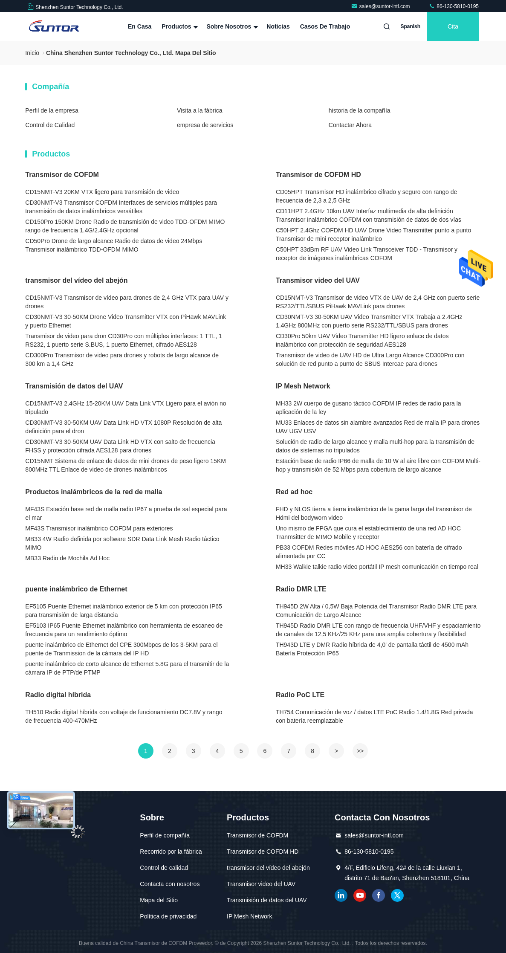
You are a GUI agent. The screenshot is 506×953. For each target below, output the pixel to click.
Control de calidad (164, 867)
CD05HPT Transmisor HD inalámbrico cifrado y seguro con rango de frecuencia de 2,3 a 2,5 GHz (366, 196)
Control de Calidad (50, 125)
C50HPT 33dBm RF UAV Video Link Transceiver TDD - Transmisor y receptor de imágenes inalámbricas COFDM (366, 253)
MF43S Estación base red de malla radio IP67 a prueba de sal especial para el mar (126, 513)
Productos (179, 26)
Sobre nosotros (231, 26)
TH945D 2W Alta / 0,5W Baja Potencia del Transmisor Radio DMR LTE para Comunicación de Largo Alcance (376, 610)
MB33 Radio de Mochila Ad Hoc (67, 558)
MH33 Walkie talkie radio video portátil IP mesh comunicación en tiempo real (377, 566)
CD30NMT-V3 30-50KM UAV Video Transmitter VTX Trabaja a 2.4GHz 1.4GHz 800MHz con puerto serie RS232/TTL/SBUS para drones (369, 321)
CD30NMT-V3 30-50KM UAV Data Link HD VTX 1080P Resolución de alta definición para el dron (123, 426)
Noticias (277, 26)
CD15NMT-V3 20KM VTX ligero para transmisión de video (102, 191)
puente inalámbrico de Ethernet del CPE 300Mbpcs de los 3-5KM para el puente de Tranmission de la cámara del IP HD (121, 649)
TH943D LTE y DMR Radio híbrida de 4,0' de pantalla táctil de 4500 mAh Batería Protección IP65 (372, 649)
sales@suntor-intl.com (381, 6)
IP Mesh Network (303, 386)
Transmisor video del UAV (318, 280)
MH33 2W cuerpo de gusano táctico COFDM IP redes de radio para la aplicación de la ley (368, 407)
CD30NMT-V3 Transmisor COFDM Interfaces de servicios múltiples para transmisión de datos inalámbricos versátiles (121, 206)
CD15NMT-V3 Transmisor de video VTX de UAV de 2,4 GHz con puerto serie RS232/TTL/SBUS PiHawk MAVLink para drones (378, 302)
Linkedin (341, 895)
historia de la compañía (359, 110)
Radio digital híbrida (58, 694)
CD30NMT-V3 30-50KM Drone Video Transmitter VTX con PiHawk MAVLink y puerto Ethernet (125, 321)
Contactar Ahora (350, 125)
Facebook (378, 895)
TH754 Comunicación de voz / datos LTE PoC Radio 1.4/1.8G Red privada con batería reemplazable (374, 716)
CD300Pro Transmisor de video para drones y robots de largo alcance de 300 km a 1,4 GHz (122, 359)
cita (453, 26)
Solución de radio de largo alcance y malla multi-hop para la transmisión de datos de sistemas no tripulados (375, 446)
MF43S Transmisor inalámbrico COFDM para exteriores (99, 528)
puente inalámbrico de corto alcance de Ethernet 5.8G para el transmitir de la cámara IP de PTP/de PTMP (127, 668)
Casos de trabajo (325, 26)
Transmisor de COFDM (61, 174)
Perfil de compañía (165, 835)
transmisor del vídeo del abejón (76, 280)
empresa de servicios (205, 125)
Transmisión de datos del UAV (74, 386)
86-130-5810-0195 (453, 6)
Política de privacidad (168, 916)
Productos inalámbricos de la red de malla (93, 491)
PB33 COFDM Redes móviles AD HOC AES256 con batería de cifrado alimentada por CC (369, 551)
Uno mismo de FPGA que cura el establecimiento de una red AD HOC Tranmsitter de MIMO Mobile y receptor (368, 532)
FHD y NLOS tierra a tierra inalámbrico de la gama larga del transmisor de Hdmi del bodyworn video (374, 513)
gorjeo (397, 895)
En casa (139, 26)
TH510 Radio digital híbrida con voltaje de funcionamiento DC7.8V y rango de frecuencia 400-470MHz (123, 716)
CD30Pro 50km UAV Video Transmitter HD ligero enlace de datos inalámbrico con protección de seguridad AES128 (362, 340)
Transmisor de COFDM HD (318, 174)
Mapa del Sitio (159, 900)
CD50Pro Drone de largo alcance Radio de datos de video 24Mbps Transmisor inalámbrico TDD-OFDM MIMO (113, 245)
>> (360, 750)
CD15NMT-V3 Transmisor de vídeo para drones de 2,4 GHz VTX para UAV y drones (126, 302)
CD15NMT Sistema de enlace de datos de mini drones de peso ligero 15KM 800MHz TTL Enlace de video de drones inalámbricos (125, 465)
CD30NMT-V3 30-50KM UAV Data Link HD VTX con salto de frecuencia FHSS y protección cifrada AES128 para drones (120, 446)
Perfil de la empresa (51, 110)
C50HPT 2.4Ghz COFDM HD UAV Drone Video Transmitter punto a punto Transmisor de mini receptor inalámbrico (373, 234)
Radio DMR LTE (301, 589)
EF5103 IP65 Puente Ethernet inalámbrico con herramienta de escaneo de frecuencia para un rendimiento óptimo (124, 629)
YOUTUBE (359, 895)
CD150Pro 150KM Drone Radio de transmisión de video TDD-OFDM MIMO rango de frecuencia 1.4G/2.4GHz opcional (125, 226)
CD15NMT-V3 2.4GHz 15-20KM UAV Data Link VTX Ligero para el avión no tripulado (125, 407)
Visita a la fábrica (199, 110)
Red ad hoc (294, 491)
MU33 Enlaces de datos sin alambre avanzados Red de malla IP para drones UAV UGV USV (378, 426)
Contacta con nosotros (170, 884)
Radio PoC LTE (300, 694)
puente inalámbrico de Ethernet (76, 589)
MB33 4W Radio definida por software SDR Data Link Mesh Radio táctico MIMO (122, 543)
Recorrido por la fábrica (171, 851)
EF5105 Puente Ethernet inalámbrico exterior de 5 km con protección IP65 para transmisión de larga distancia (123, 610)
